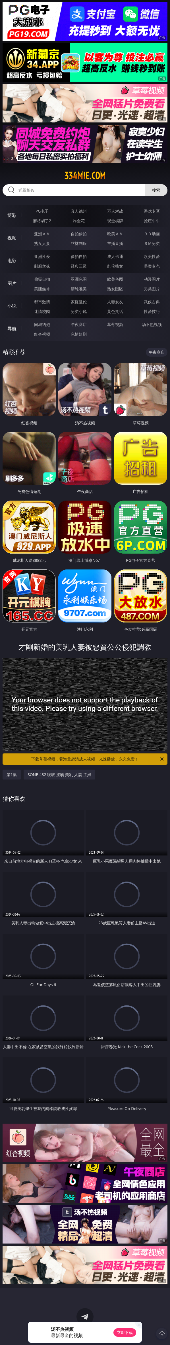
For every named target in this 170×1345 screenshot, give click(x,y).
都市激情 (42, 301)
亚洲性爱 (42, 256)
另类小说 (79, 311)
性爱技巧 (152, 311)
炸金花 (79, 220)
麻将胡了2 (42, 220)
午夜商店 (79, 324)
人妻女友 (115, 301)
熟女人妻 (42, 243)
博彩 (11, 215)
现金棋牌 (115, 220)
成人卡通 (115, 256)
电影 (11, 260)
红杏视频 (42, 334)
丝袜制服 (79, 243)
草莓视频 (115, 324)
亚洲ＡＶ (42, 233)
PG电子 (42, 211)
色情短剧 (79, 334)
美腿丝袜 (42, 288)
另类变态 (152, 266)
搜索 (156, 190)
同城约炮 (42, 324)
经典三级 (79, 266)
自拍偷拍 (79, 233)
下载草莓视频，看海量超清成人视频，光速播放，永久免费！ (98, 759)
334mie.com (84, 175)
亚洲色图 (79, 279)
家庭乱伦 (79, 301)
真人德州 (79, 211)
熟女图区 (115, 288)
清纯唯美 (79, 288)
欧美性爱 (152, 256)
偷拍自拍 (79, 256)
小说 (11, 306)
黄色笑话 (115, 311)
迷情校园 (42, 311)
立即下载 (125, 1332)
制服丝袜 (42, 266)
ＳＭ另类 (152, 243)
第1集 (12, 774)
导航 (11, 328)
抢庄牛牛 (152, 220)
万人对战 (115, 211)
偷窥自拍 (42, 279)
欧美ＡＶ (115, 233)
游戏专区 (152, 211)
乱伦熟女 (115, 266)
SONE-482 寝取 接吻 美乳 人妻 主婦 (59, 774)
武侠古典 (152, 301)
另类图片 (152, 288)
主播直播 (115, 243)
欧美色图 (115, 279)
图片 (11, 283)
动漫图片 (152, 279)
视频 (11, 238)
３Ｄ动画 (152, 233)
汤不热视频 (152, 324)
